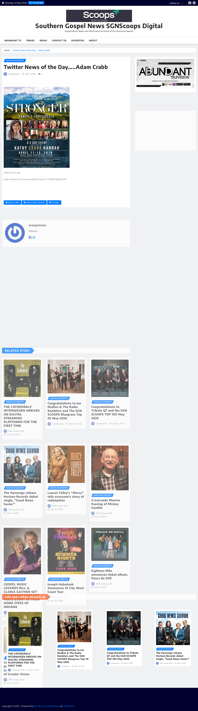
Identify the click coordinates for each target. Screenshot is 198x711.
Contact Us (59, 40)
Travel (30, 40)
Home (7, 50)
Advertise (77, 40)
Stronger (55, 202)
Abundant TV (12, 40)
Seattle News (53, 706)
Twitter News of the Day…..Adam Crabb (31, 50)
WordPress (39, 706)
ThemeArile (69, 706)
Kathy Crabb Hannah (35, 202)
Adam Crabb (13, 202)
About (93, 40)
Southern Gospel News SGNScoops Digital (99, 25)
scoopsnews (13, 74)
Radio (43, 40)
